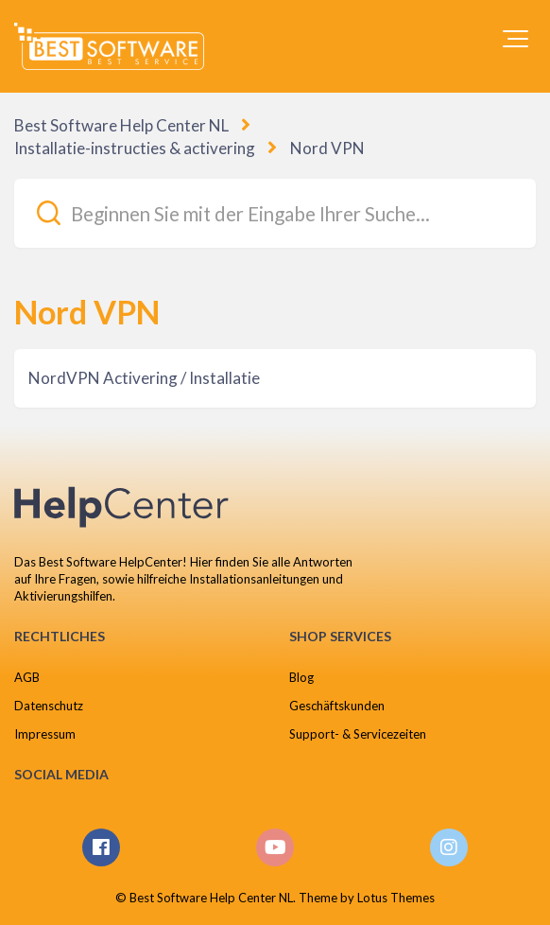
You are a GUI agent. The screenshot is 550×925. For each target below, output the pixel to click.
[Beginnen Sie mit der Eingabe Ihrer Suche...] (275, 213)
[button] (515, 39)
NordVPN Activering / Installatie (144, 378)
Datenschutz (48, 705)
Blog (301, 677)
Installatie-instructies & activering (134, 148)
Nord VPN (327, 148)
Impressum (45, 734)
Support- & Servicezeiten (357, 734)
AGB (27, 677)
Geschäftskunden (337, 705)
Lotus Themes (396, 897)
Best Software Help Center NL (121, 125)
